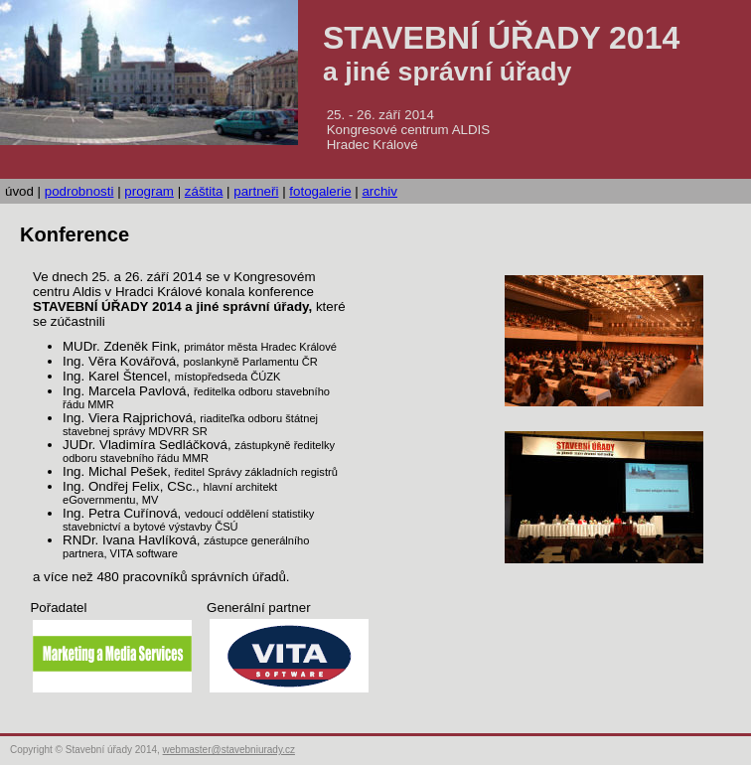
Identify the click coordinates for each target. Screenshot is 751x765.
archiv (379, 191)
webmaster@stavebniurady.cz (229, 749)
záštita (204, 191)
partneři (255, 191)
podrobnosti (79, 191)
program (149, 191)
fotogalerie (320, 191)
